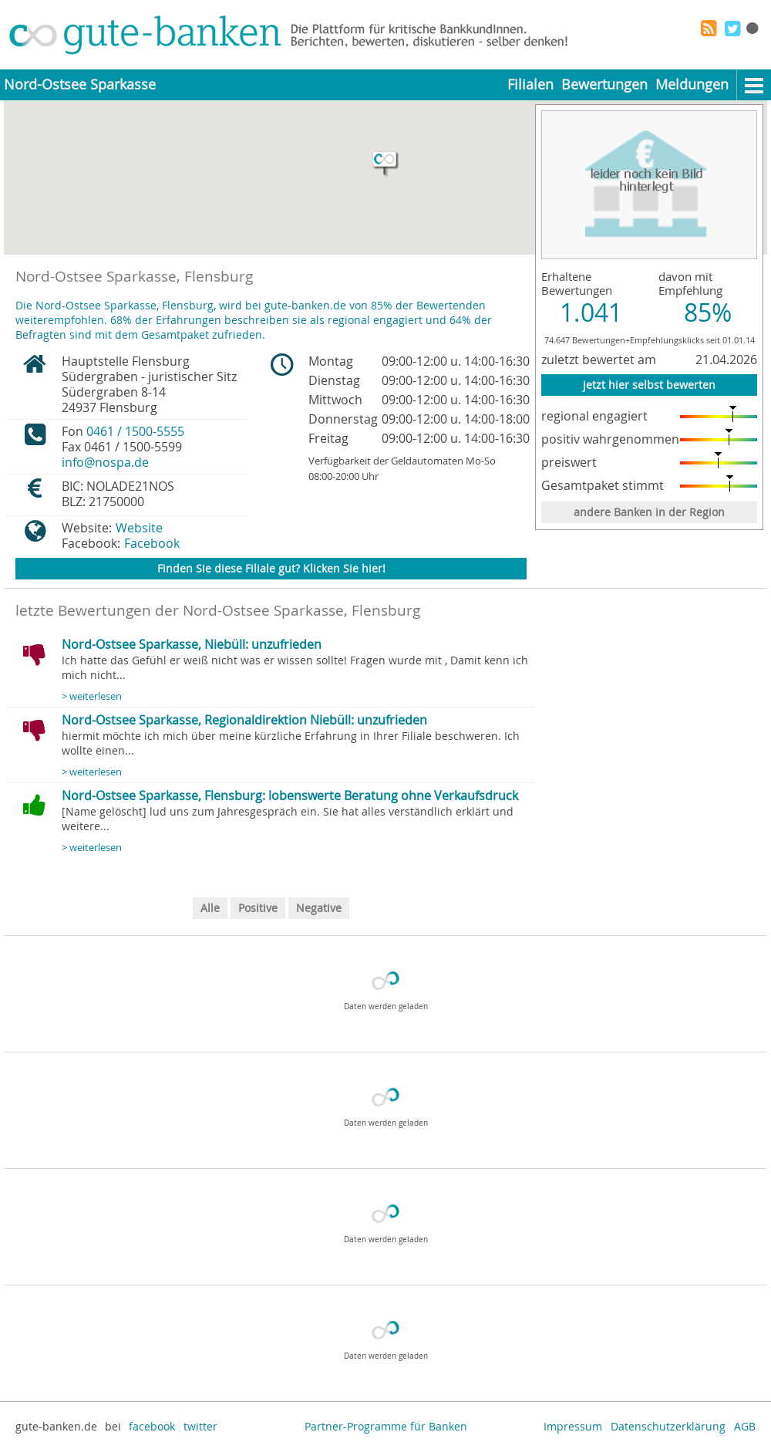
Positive (258, 907)
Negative (319, 907)
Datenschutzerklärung (668, 1426)
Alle (210, 907)
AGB (745, 1426)
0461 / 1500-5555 (135, 431)
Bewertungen (604, 84)
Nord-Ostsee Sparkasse (80, 84)
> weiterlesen (92, 696)
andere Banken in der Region (649, 512)
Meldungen (692, 84)
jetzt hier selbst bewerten (649, 384)
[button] (385, 164)
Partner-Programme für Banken (386, 1426)
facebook (152, 1426)
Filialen (530, 84)
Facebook (152, 543)
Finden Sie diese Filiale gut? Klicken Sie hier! (271, 568)
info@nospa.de (105, 462)
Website (139, 527)
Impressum (573, 1426)
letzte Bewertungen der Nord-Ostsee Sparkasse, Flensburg (217, 610)
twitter (200, 1426)
